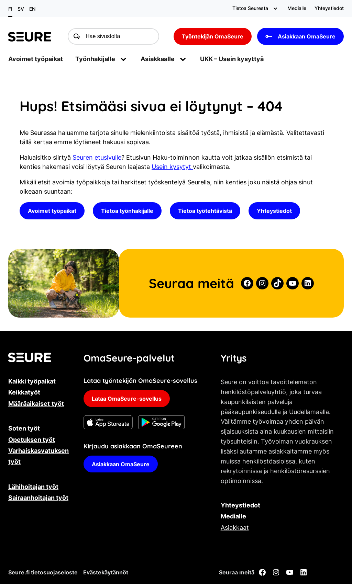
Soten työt (24, 428)
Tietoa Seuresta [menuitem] (250, 8)
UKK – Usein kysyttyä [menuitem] (232, 58)
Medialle (233, 516)
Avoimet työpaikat (52, 210)
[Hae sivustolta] (113, 36)
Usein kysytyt (172, 166)
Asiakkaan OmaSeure (300, 36)
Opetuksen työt (31, 439)
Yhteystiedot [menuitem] (329, 8)
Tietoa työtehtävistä (205, 210)
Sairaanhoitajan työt (38, 497)
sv (21, 9)
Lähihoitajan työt (33, 486)
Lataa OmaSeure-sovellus (127, 398)
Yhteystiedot (274, 210)
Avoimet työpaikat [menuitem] (35, 58)
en (32, 9)
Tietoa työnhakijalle (127, 210)
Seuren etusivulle (97, 157)
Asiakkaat (235, 527)
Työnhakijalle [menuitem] (95, 58)
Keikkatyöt (24, 392)
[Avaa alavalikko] (275, 8)
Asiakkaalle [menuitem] (158, 58)
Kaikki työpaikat (32, 381)
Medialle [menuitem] (296, 8)
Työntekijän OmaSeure (212, 36)
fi (10, 9)
